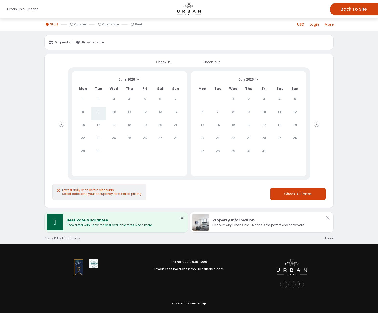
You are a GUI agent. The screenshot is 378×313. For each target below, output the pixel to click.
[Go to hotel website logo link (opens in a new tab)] (292, 267)
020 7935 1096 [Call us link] (195, 262)
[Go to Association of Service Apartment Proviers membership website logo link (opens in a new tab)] (93, 263)
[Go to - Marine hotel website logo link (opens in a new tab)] (189, 9)
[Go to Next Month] (316, 124)
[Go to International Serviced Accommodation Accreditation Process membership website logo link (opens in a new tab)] (78, 267)
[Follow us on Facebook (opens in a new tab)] (283, 284)
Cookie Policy (72, 238)
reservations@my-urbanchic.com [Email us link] (194, 269)
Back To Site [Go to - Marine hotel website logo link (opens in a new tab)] (354, 9)
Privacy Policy (52, 238)
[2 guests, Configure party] (59, 42)
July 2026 (227, 81)
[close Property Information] (327, 218)
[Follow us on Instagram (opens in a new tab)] (300, 284)
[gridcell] (83, 100)
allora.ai (329, 238)
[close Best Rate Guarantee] (182, 218)
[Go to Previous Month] (61, 124)
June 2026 (107, 81)
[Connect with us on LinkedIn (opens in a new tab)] (292, 284)
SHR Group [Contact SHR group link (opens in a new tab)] (198, 303)
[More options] (329, 24)
